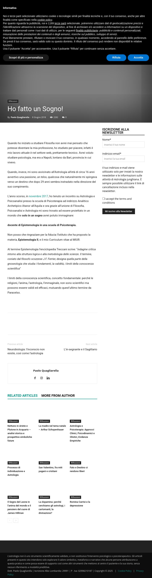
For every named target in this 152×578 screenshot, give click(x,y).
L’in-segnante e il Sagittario (80, 349)
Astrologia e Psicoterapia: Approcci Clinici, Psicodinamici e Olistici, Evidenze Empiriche (82, 433)
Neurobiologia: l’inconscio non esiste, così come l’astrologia (26, 351)
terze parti (60, 23)
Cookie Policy (124, 570)
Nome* (106, 139)
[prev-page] (10, 520)
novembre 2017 (38, 196)
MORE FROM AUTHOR (58, 395)
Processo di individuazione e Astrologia (16, 471)
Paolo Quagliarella (20, 117)
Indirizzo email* (111, 153)
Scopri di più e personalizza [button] (26, 57)
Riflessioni (13, 101)
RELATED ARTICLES (23, 395)
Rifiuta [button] (116, 57)
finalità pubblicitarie (87, 30)
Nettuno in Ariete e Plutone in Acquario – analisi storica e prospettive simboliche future (20, 433)
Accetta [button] (138, 57)
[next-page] (16, 520)
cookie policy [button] (44, 19)
